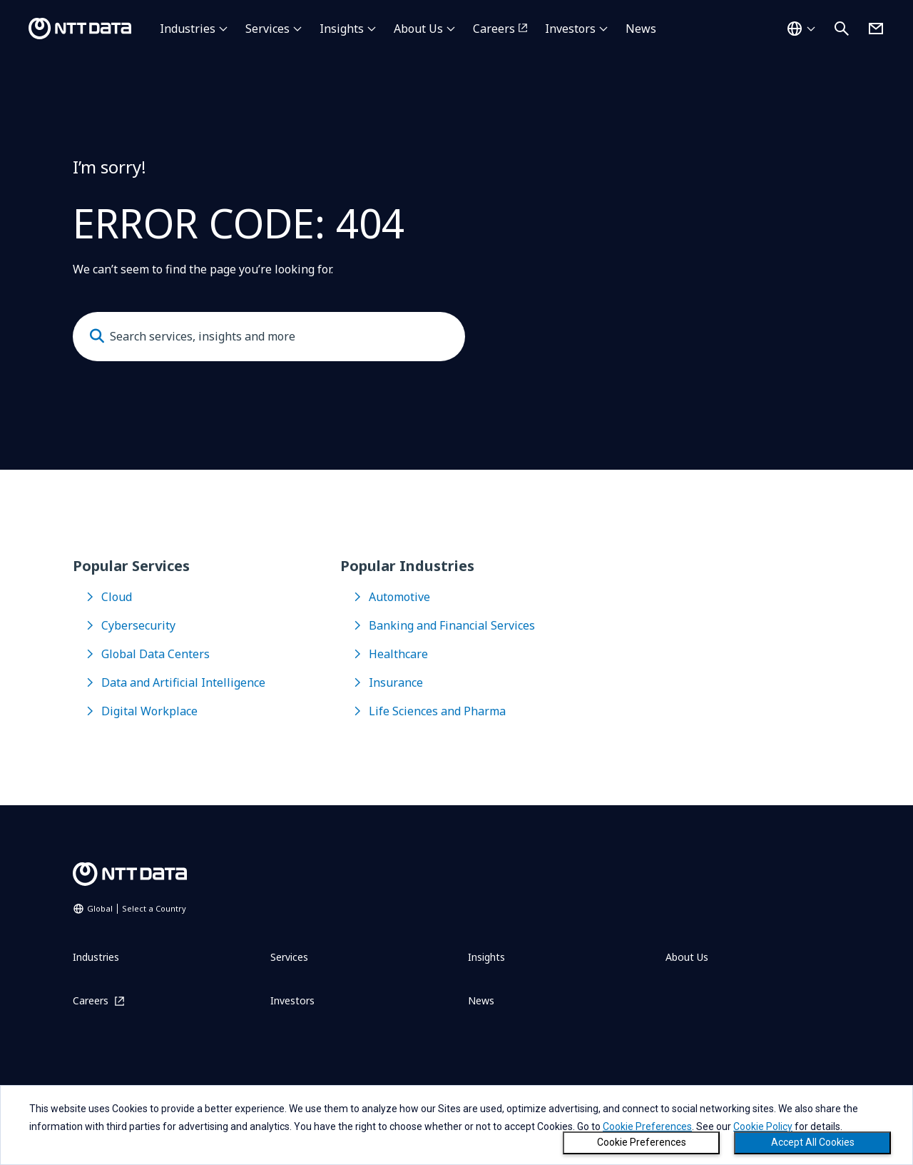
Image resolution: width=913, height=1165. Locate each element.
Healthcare (398, 654)
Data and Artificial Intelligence (183, 682)
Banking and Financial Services (452, 625)
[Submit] (97, 336)
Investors (570, 28)
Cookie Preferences (641, 1142)
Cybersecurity (138, 625)
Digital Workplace (149, 711)
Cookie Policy (762, 1126)
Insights (342, 28)
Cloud (116, 597)
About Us (418, 28)
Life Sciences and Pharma (437, 711)
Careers (494, 28)
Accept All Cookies (813, 1142)
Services (267, 28)
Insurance (396, 682)
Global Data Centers (155, 654)
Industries (187, 28)
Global (136, 908)
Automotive (399, 597)
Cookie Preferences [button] (647, 1126)
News (641, 28)
